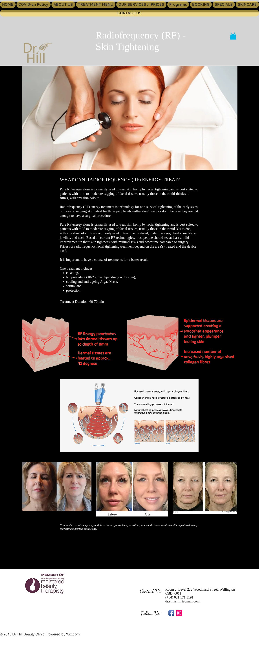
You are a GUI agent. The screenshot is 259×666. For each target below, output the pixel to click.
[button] (233, 36)
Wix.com (73, 634)
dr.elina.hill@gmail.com (182, 601)
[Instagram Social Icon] (179, 613)
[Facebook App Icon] (171, 613)
